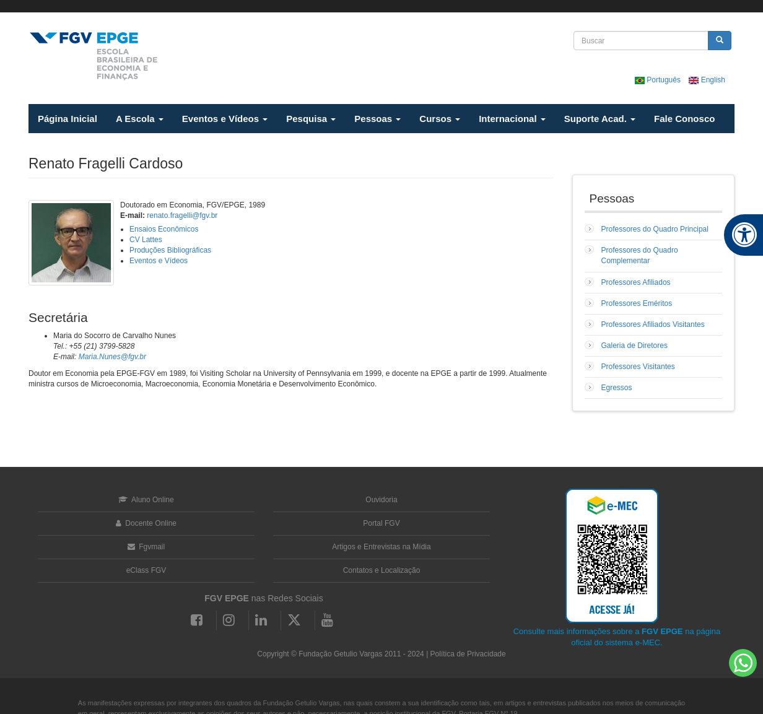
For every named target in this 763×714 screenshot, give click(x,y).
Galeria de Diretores (634, 345)
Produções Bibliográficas (170, 250)
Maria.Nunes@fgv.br (112, 356)
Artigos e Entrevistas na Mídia (381, 546)
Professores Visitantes (638, 366)
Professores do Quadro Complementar (639, 255)
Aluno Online (145, 499)
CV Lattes (145, 239)
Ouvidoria (381, 499)
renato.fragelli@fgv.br (182, 215)
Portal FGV (381, 523)
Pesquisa (311, 118)
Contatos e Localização (382, 570)
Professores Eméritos (637, 303)
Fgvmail (146, 546)
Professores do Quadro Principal (654, 229)
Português (658, 80)
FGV (375, 6)
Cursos (439, 118)
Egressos (616, 387)
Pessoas (377, 118)
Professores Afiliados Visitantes (653, 324)
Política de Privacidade (468, 654)
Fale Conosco (684, 118)
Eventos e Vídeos (225, 118)
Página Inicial (67, 118)
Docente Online (146, 523)
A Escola (140, 118)
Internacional (512, 118)
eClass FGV (146, 570)
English (707, 80)
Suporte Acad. (599, 118)
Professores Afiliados (636, 282)
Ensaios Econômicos (163, 229)
